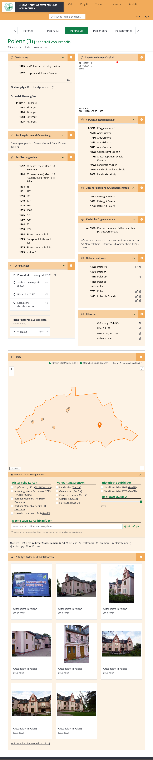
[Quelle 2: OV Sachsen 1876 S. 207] (140, 300)
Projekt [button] (84, 4)
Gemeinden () (70, 491)
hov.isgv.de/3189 (42, 275)
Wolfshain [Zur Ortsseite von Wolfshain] (34, 546)
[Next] (137, 30)
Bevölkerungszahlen (24, 157)
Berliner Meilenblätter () (29, 500)
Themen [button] (100, 4)
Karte (16, 357)
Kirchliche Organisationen (98, 219)
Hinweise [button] (117, 4)
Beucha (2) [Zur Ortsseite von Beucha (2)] (75, 543)
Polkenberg (100, 30)
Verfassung (19, 57)
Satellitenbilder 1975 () (120, 491)
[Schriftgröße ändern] (138, 17)
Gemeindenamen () (73, 495)
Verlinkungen (20, 265)
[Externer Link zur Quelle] (136, 267)
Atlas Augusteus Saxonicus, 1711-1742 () (32, 493)
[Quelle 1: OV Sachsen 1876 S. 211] (140, 296)
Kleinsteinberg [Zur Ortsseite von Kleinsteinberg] (123, 543)
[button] (140, 267)
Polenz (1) (29, 30)
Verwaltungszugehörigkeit (98, 119)
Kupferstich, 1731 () (33, 487)
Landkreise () (70, 487)
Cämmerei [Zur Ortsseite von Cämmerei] (104, 543)
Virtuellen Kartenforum (70, 532)
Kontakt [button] (133, 4)
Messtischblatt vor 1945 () (32, 513)
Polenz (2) (53, 30)
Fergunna (26, 494)
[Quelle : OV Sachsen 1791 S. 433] (140, 291)
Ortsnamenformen (94, 258)
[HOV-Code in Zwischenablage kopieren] (34, 47)
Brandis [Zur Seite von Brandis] (64, 42)
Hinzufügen (132, 526)
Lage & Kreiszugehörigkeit (97, 57)
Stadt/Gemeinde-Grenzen (95, 362)
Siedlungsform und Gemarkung (31, 135)
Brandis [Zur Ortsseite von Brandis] (89, 543)
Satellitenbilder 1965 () (120, 487)
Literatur (88, 314)
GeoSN (46, 513)
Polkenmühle (123, 30)
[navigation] (76, 30)
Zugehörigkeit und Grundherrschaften (105, 187)
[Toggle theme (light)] (147, 17)
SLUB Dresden (43, 487)
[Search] (67, 17)
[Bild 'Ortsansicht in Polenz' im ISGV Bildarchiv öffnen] (31, 591)
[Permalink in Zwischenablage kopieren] (55, 275)
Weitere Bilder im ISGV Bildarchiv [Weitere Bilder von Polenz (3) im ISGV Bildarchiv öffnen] (30, 743)
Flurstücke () (69, 502)
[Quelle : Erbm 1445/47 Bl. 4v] (140, 277)
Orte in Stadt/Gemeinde (64, 362)
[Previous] (15, 30)
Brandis (53, 73)
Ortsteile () (69, 499)
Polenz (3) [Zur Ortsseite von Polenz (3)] (18, 546)
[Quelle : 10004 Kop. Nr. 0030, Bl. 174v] (140, 267)
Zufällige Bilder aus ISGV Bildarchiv (32, 557)
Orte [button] (71, 4)
